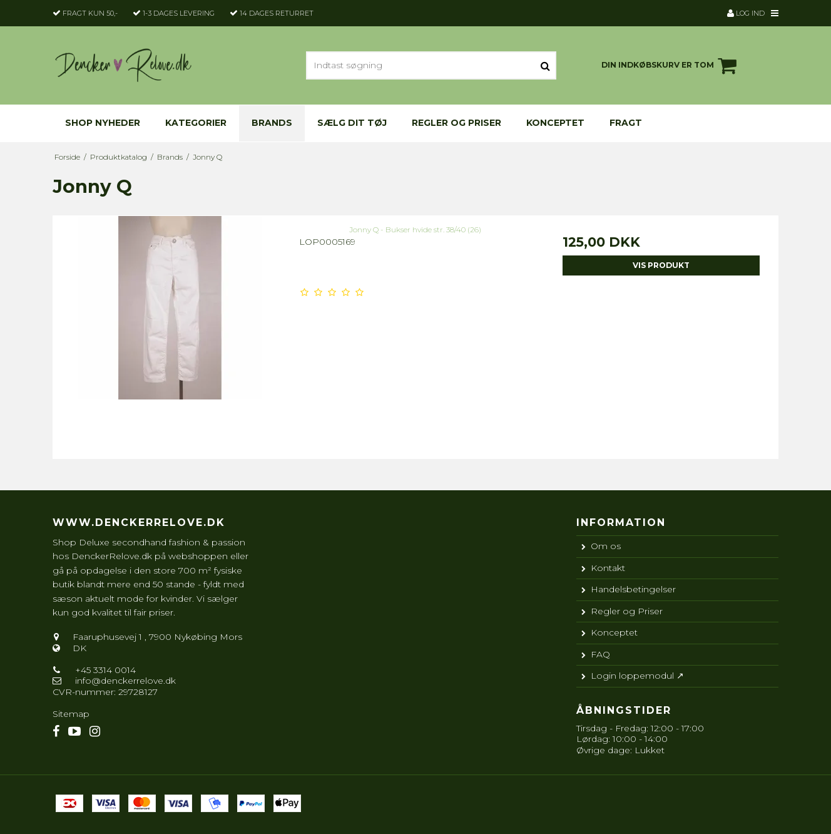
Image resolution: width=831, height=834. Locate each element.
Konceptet (555, 122)
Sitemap (71, 713)
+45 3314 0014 (104, 670)
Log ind (746, 13)
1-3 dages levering (179, 13)
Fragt (625, 122)
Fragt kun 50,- (90, 13)
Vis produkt (661, 265)
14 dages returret (277, 13)
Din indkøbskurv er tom (670, 66)
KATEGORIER (196, 122)
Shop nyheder (102, 122)
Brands (272, 122)
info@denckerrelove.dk (125, 680)
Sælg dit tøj (352, 122)
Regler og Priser (456, 122)
